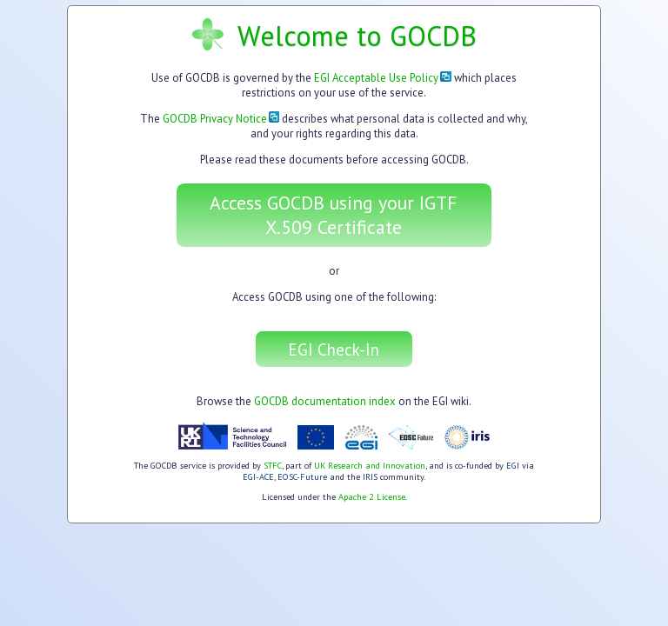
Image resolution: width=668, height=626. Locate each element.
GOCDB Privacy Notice (221, 118)
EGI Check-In (333, 349)
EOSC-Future (302, 477)
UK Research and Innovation (369, 465)
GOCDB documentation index (325, 401)
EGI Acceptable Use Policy (382, 77)
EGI (512, 465)
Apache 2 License (371, 497)
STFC (273, 465)
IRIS (370, 477)
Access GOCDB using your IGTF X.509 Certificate (334, 214)
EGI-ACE (258, 477)
